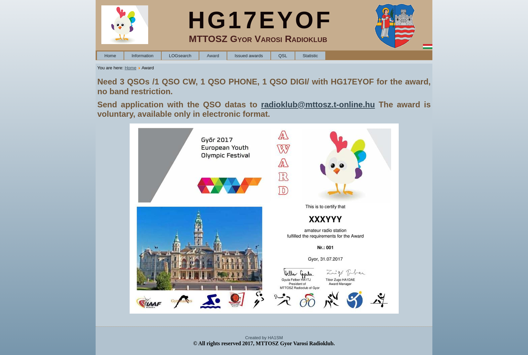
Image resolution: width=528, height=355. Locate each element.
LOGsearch (180, 55)
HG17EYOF (260, 20)
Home (110, 55)
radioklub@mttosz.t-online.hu (318, 104)
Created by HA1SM (264, 337)
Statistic (310, 55)
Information (143, 55)
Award (213, 55)
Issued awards (249, 55)
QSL (282, 55)
